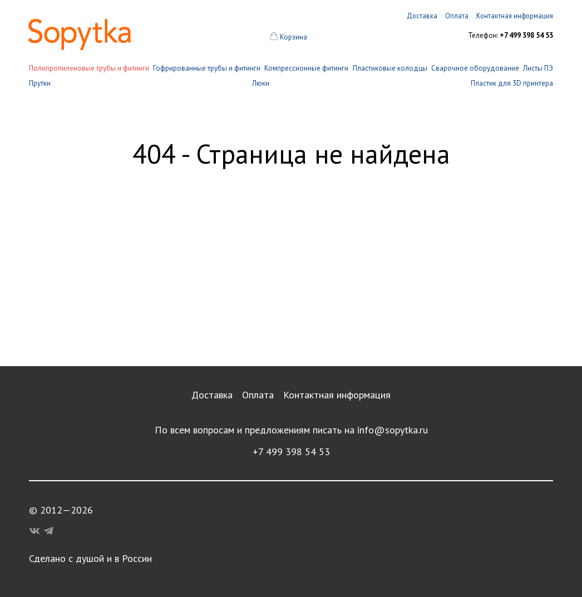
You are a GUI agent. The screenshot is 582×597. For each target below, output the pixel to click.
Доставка (212, 394)
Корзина (293, 37)
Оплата (258, 394)
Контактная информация (337, 394)
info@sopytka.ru (392, 429)
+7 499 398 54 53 (291, 451)
